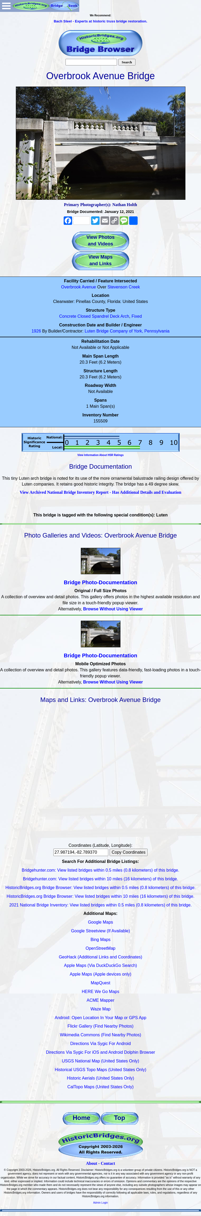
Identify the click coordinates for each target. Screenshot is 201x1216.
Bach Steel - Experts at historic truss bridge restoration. (100, 21)
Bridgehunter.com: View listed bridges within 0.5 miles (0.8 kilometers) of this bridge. (100, 870)
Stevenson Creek (123, 287)
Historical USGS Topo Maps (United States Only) (100, 1069)
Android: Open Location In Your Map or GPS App (100, 1017)
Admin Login (100, 1202)
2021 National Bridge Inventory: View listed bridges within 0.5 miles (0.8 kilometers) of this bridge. (100, 905)
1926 (36, 331)
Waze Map (101, 1009)
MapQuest (100, 983)
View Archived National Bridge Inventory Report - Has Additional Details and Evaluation (100, 492)
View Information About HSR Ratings (100, 455)
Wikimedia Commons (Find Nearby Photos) (100, 1035)
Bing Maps (101, 939)
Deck (114, 316)
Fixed (137, 316)
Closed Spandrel (93, 316)
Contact (108, 1163)
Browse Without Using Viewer (113, 609)
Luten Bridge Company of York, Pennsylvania (127, 331)
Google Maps (100, 922)
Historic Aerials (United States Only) (100, 1078)
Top (119, 1117)
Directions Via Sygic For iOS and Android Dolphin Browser (100, 1052)
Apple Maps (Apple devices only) (100, 974)
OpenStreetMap (100, 948)
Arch (124, 316)
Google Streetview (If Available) (100, 931)
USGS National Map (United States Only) (100, 1061)
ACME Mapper (100, 1000)
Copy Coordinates (129, 852)
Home (81, 1117)
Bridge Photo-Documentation (100, 582)
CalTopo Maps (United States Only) (100, 1087)
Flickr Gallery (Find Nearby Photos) (101, 1026)
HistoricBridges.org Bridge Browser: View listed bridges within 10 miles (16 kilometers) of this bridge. (100, 896)
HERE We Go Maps (100, 991)
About (91, 1163)
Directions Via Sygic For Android (100, 1043)
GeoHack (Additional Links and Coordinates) (100, 957)
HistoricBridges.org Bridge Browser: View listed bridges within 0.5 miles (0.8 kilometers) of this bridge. (101, 887)
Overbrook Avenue (78, 287)
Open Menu (6, 6)
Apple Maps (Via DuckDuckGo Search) (100, 965)
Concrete (67, 316)
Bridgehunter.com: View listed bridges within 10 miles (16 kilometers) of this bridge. (100, 879)
